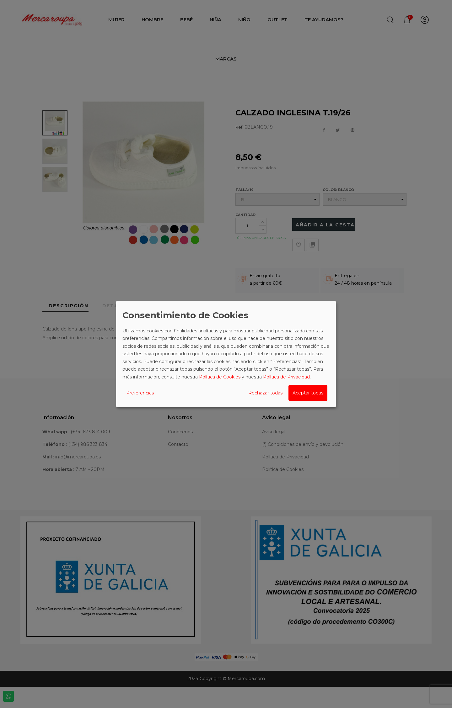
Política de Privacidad (286, 376)
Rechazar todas (265, 393)
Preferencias (140, 393)
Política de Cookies (219, 376)
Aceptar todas (308, 393)
